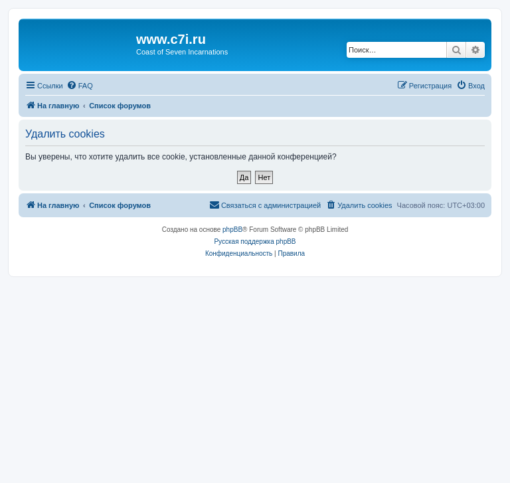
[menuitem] (79, 86)
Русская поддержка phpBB (255, 241)
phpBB (232, 229)
